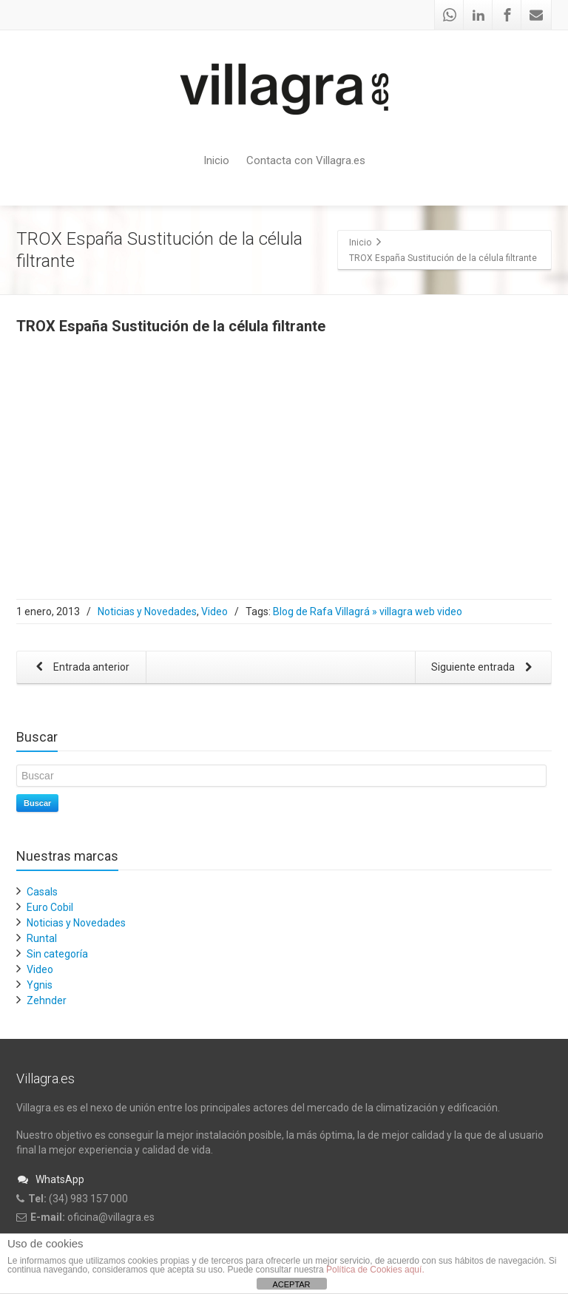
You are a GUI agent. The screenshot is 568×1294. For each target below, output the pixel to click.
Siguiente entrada (484, 668)
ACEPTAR (291, 1284)
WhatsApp (50, 1179)
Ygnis (40, 985)
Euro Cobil (50, 907)
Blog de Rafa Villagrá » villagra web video (367, 611)
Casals (42, 892)
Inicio (216, 160)
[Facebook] (507, 15)
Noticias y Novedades (147, 611)
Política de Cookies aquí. (375, 1269)
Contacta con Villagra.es (305, 160)
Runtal (42, 938)
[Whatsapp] (449, 15)
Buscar (37, 803)
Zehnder (47, 1000)
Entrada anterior (80, 668)
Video (214, 611)
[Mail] (536, 15)
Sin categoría (57, 954)
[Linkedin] (478, 15)
